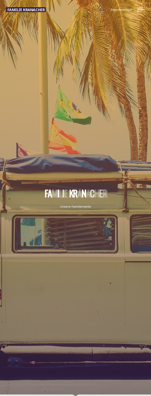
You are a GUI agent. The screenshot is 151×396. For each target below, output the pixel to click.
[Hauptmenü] (141, 10)
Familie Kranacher (26, 9)
